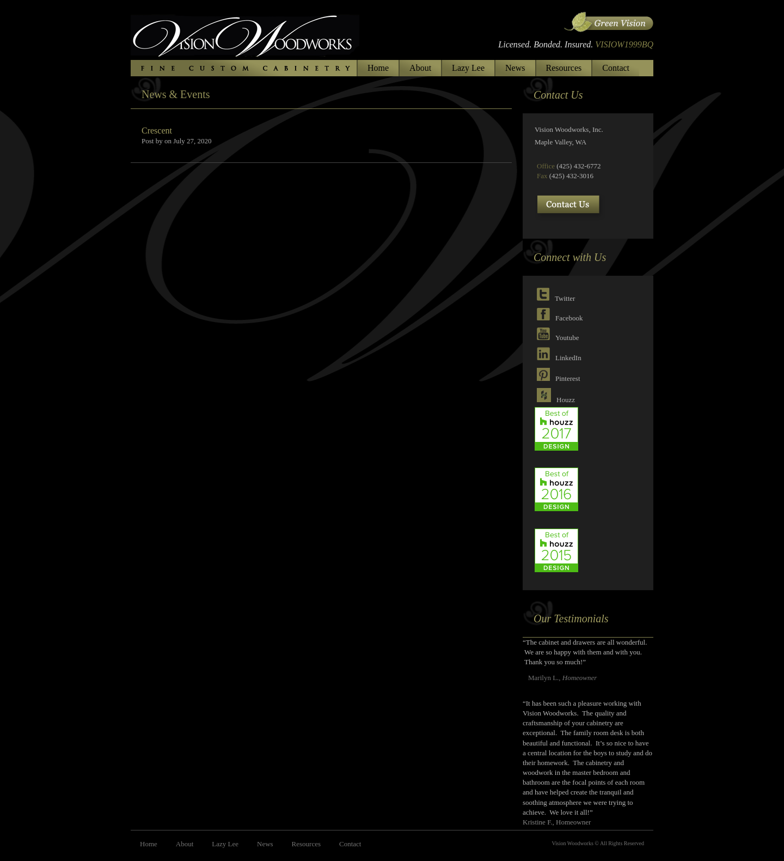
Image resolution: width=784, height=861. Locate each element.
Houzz (565, 400)
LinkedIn (568, 358)
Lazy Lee (468, 67)
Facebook (569, 318)
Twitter (565, 298)
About (420, 67)
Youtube (567, 338)
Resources (564, 67)
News (515, 67)
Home (378, 67)
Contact (615, 67)
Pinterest (567, 378)
